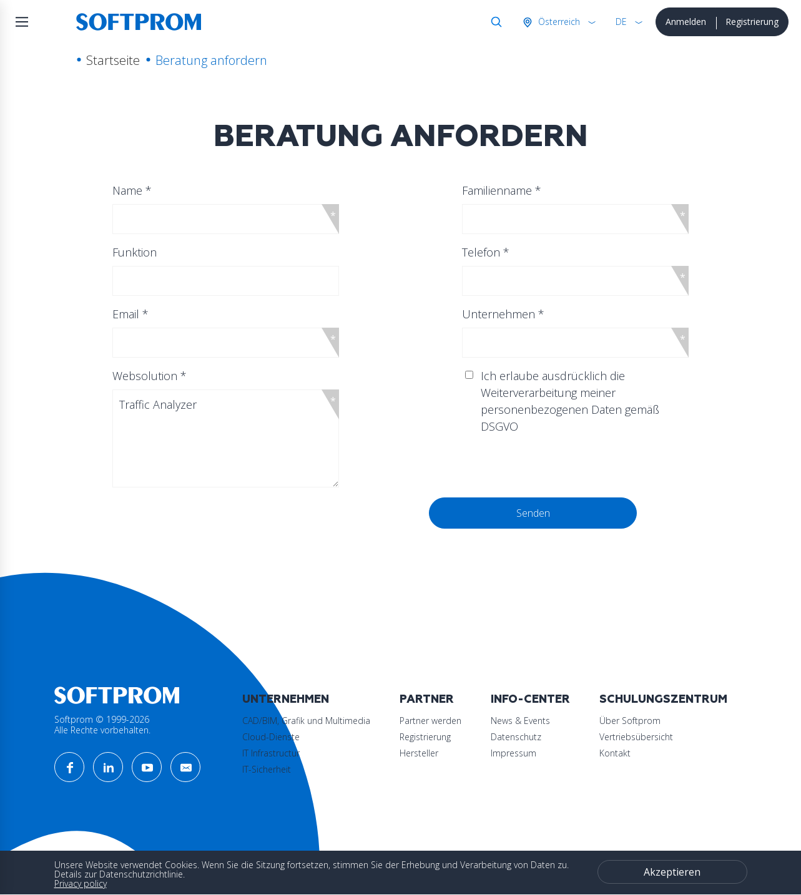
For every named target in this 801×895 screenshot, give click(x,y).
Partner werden (430, 720)
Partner (427, 699)
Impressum (513, 753)
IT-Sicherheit (266, 769)
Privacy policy (80, 883)
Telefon (485, 252)
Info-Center (530, 699)
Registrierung (752, 21)
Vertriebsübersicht (636, 737)
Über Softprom (630, 720)
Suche (493, 21)
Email (130, 313)
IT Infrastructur (271, 753)
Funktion (134, 252)
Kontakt (615, 753)
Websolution (149, 375)
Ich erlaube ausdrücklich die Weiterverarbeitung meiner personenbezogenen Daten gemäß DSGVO (570, 401)
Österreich (558, 21)
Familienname (501, 190)
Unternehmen (503, 313)
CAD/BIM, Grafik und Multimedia (306, 720)
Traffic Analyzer (225, 438)
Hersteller (419, 753)
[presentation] (240, 521)
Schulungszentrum (663, 699)
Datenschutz (516, 737)
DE (621, 21)
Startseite (113, 60)
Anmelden (686, 21)
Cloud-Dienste (271, 737)
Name (132, 190)
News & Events (520, 720)
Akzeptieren (672, 872)
